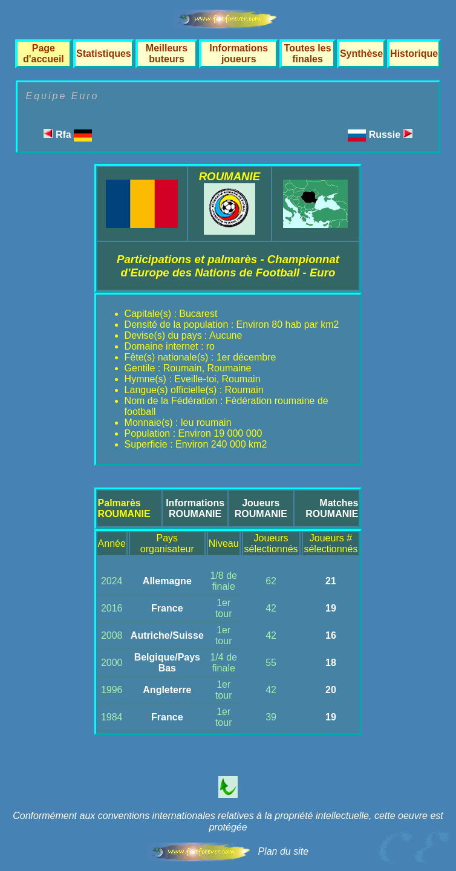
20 (330, 690)
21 (330, 581)
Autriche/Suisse (167, 635)
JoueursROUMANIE (261, 508)
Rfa (68, 134)
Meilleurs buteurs (166, 53)
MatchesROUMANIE (331, 508)
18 (330, 662)
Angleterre (167, 690)
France (167, 608)
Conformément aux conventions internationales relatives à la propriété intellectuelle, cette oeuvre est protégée (228, 821)
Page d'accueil (43, 53)
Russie (390, 134)
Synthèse (361, 53)
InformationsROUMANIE (195, 508)
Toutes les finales (307, 53)
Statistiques (103, 53)
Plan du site (283, 851)
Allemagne (167, 581)
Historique (414, 53)
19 (330, 608)
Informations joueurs (238, 53)
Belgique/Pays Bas (167, 662)
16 (330, 635)
